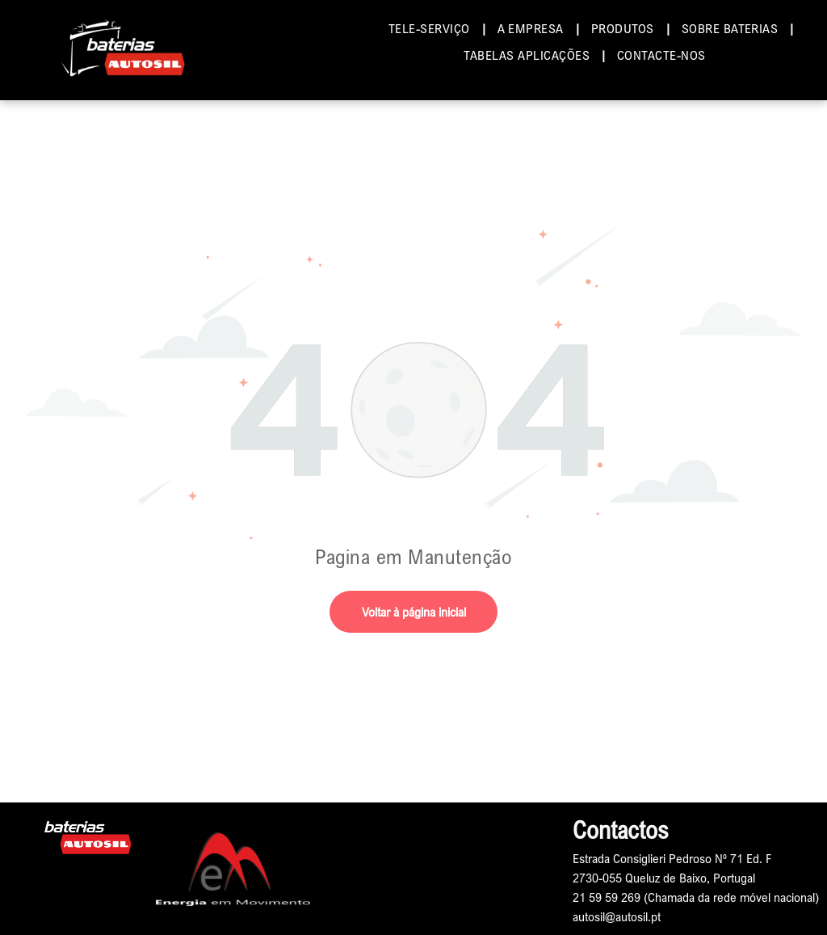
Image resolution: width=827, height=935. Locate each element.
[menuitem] (430, 28)
